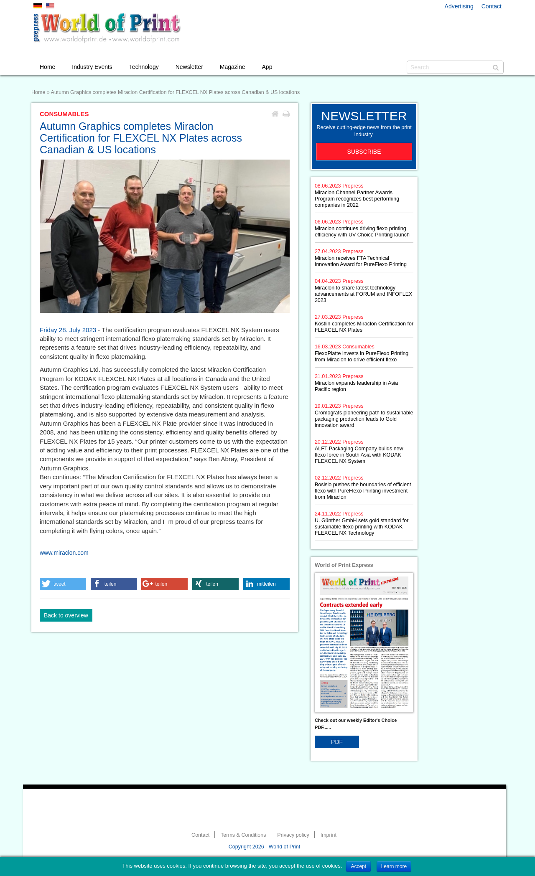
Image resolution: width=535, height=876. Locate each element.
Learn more (394, 866)
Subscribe (364, 151)
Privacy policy (293, 835)
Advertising (459, 6)
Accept (358, 866)
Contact (492, 6)
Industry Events (92, 66)
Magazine (232, 66)
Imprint (328, 835)
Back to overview (66, 615)
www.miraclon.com (64, 552)
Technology (144, 66)
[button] (63, 584)
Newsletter (189, 66)
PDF (337, 742)
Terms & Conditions (243, 835)
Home (47, 66)
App (267, 66)
